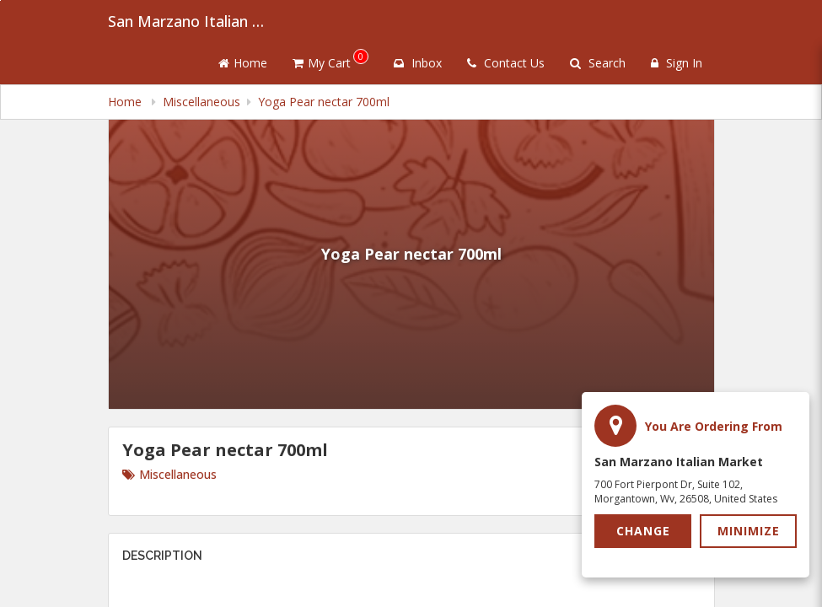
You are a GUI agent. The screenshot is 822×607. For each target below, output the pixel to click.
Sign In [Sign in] (676, 63)
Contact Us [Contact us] (506, 63)
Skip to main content (0, 0)
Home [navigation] (126, 102)
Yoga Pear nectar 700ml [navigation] (324, 102)
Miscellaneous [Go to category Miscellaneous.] (169, 474)
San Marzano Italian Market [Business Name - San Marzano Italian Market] (192, 21)
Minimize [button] (748, 531)
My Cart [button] (330, 60)
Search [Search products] (598, 63)
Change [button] (643, 531)
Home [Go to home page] (242, 63)
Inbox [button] (418, 63)
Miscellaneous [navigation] (201, 102)
